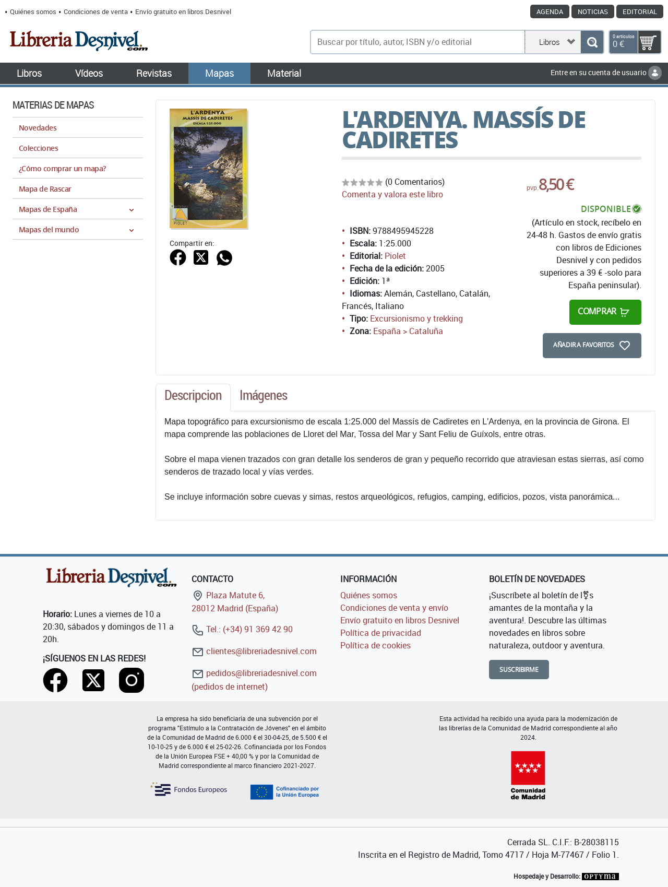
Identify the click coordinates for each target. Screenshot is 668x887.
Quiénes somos (33, 11)
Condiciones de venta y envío (394, 607)
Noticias (593, 11)
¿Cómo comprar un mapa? (62, 168)
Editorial (640, 11)
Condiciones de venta (96, 11)
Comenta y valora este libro (392, 194)
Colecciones (38, 148)
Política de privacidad (380, 632)
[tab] (193, 398)
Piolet (395, 256)
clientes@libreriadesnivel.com (254, 651)
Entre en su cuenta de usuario (606, 72)
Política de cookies (375, 645)
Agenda (549, 11)
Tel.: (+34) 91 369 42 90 (242, 629)
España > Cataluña (408, 331)
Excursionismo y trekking (416, 318)
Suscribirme (519, 669)
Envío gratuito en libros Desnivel (183, 11)
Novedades (37, 128)
